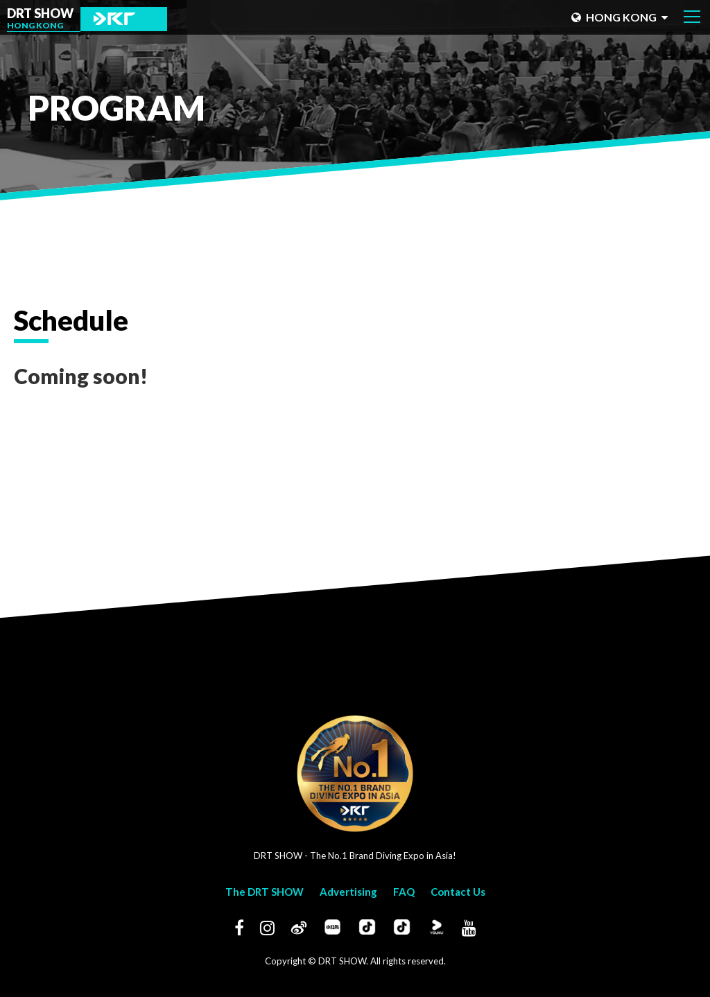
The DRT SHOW (264, 891)
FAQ (404, 891)
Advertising (348, 891)
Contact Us (458, 891)
